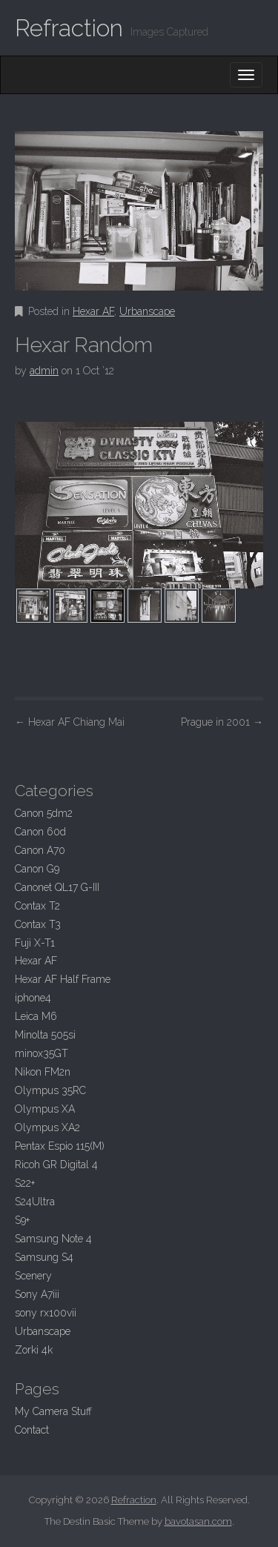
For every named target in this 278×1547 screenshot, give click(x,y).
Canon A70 (40, 850)
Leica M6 (36, 1016)
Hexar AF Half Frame (62, 979)
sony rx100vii (45, 1313)
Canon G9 (37, 869)
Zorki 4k (34, 1350)
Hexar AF (93, 311)
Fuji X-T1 (35, 943)
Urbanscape (147, 311)
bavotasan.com (198, 1521)
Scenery (33, 1276)
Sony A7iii (37, 1294)
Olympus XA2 (47, 1127)
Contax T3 (38, 924)
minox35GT (41, 1053)
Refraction (69, 28)
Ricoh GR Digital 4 (56, 1164)
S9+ (22, 1220)
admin (44, 371)
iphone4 (33, 998)
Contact (32, 1430)
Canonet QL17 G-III (57, 887)
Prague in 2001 (222, 722)
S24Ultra (35, 1202)
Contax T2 (37, 906)
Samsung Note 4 (53, 1239)
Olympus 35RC (50, 1090)
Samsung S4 (44, 1257)
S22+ (25, 1183)
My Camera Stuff (53, 1411)
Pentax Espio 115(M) (60, 1146)
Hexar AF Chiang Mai (70, 722)
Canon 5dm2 (44, 813)
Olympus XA (45, 1109)
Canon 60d (40, 832)
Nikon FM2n (42, 1072)
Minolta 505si (45, 1035)
